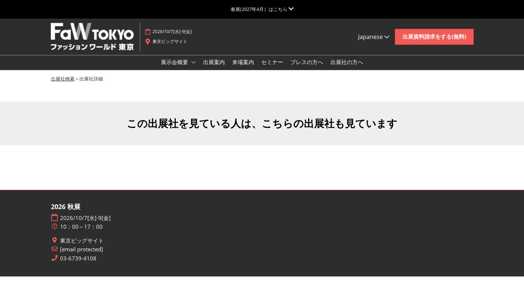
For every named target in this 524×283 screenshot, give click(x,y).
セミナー (272, 68)
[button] (434, 44)
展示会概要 (175, 68)
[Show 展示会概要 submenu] (193, 69)
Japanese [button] (373, 44)
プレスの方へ (306, 68)
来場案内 (243, 68)
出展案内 (214, 68)
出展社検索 (63, 85)
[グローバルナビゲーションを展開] (262, 9)
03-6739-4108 (78, 265)
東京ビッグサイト (82, 247)
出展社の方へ (346, 68)
